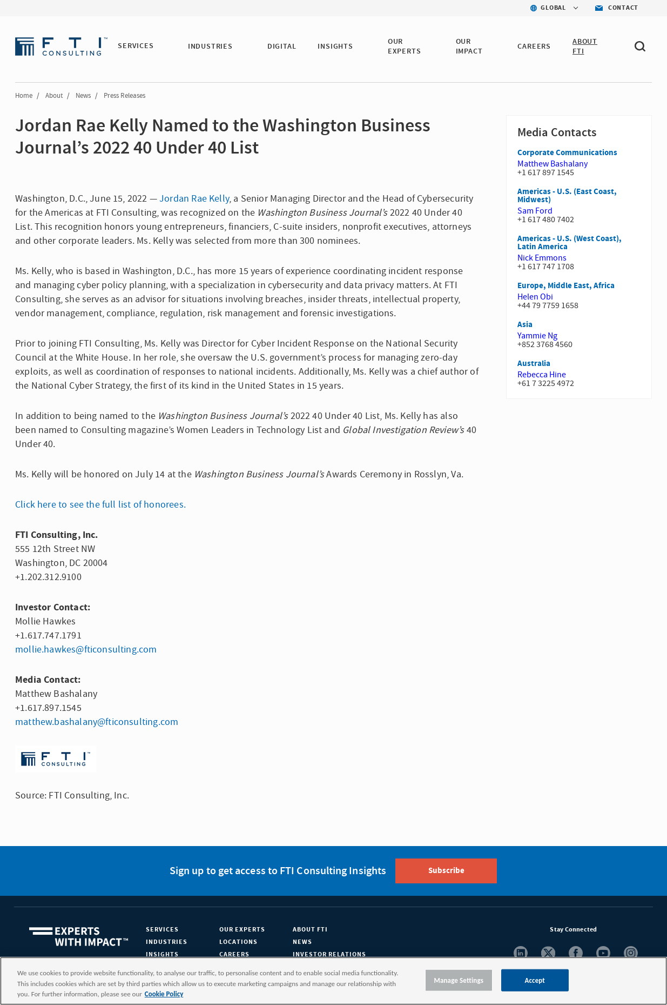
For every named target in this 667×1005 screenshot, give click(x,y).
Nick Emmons (542, 257)
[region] (333, 981)
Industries (166, 942)
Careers (234, 954)
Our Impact (469, 46)
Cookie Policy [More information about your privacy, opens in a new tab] (164, 994)
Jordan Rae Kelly (194, 198)
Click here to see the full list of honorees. (100, 504)
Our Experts (242, 929)
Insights (162, 954)
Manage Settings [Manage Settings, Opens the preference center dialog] (458, 980)
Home (23, 95)
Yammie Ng (537, 335)
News (83, 95)
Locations (238, 942)
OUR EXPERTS (405, 46)
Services (162, 929)
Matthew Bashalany (552, 163)
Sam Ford (535, 210)
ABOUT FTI (585, 46)
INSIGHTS (336, 46)
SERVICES (136, 46)
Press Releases (124, 95)
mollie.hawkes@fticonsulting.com (86, 649)
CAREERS (534, 46)
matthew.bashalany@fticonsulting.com (96, 722)
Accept (534, 980)
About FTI (310, 929)
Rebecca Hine (541, 374)
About (54, 95)
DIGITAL (282, 46)
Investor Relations (329, 954)
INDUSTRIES (210, 46)
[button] (160, 47)
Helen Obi (535, 296)
